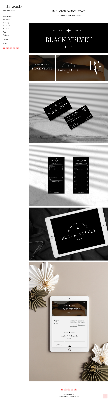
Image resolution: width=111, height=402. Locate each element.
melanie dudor (13, 6)
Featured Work (7, 16)
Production (6, 35)
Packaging (6, 23)
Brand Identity (7, 26)
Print (4, 32)
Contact (5, 39)
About (4, 44)
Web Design (6, 29)
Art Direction (6, 20)
